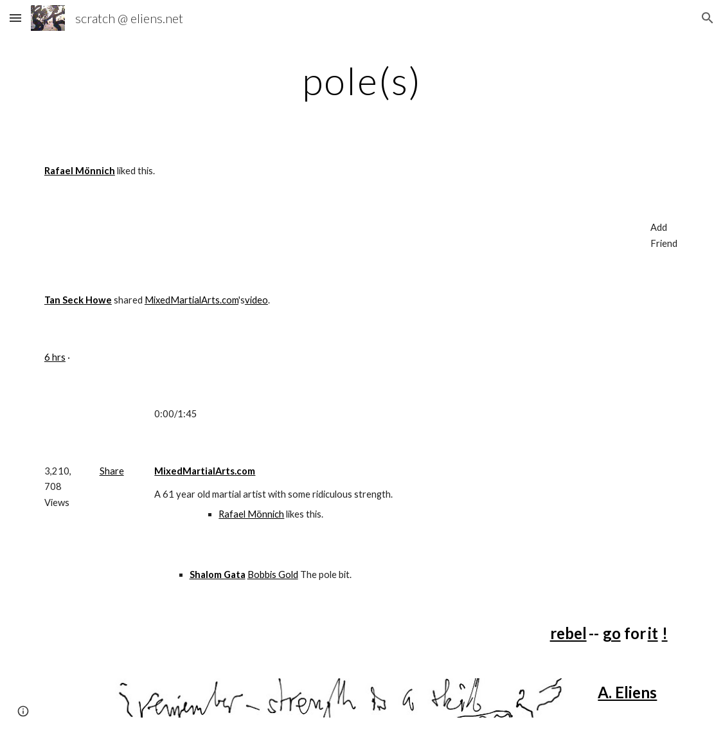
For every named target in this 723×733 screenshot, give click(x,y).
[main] (361, 80)
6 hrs (55, 357)
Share (112, 471)
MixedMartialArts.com (191, 299)
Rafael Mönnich (251, 514)
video (256, 299)
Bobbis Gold (272, 574)
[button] (15, 17)
